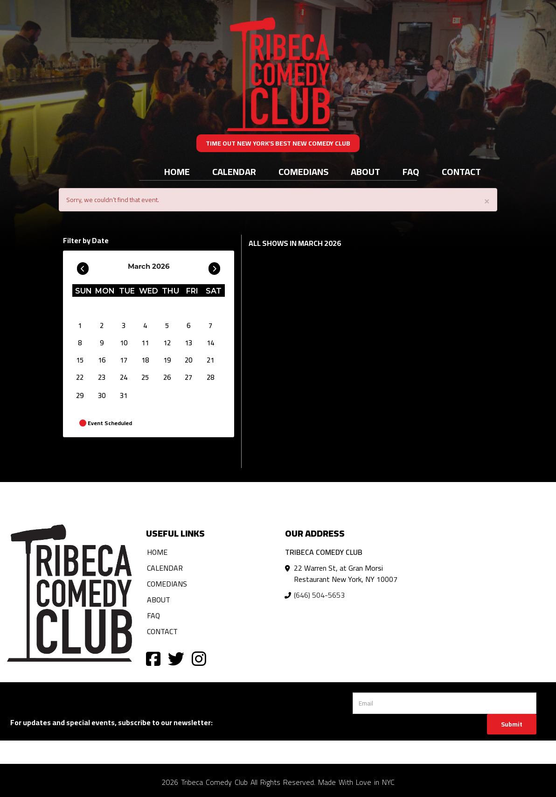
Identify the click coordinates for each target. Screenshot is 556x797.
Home (177, 171)
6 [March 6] (188, 325)
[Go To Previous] (83, 266)
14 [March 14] (210, 343)
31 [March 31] (123, 395)
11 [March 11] (145, 343)
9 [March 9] (102, 343)
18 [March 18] (145, 360)
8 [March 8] (80, 343)
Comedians (303, 171)
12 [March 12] (167, 343)
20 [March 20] (188, 360)
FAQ (411, 171)
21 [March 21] (210, 360)
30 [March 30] (101, 395)
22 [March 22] (79, 377)
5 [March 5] (167, 325)
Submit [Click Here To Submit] (511, 724)
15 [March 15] (79, 360)
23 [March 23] (101, 377)
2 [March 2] (102, 325)
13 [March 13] (188, 343)
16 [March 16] (101, 360)
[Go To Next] (214, 266)
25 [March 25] (145, 377)
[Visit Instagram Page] (199, 658)
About (365, 171)
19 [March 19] (167, 360)
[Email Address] (444, 703)
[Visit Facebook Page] (153, 658)
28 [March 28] (210, 377)
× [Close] (487, 200)
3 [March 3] (123, 325)
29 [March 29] (79, 395)
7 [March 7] (210, 325)
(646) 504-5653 (319, 595)
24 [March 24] (123, 377)
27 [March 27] (188, 377)
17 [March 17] (123, 360)
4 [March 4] (145, 325)
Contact (461, 171)
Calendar (234, 171)
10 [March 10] (123, 343)
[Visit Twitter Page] (176, 658)
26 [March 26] (167, 377)
